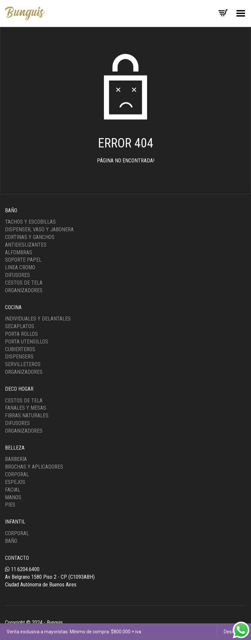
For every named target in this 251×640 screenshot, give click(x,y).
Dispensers (19, 356)
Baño (11, 541)
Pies (10, 505)
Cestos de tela (23, 400)
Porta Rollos (21, 334)
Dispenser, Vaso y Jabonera (39, 229)
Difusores (17, 275)
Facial (12, 490)
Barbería (16, 459)
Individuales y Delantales (38, 319)
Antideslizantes (25, 245)
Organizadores (23, 290)
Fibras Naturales (26, 415)
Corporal (17, 474)
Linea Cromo (20, 267)
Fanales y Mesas (25, 408)
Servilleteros (23, 364)
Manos (13, 497)
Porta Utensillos (26, 341)
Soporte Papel (23, 260)
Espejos (15, 482)
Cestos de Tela (23, 283)
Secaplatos (19, 326)
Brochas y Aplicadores (34, 467)
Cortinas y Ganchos (29, 237)
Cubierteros (20, 349)
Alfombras (18, 252)
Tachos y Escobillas (30, 222)
